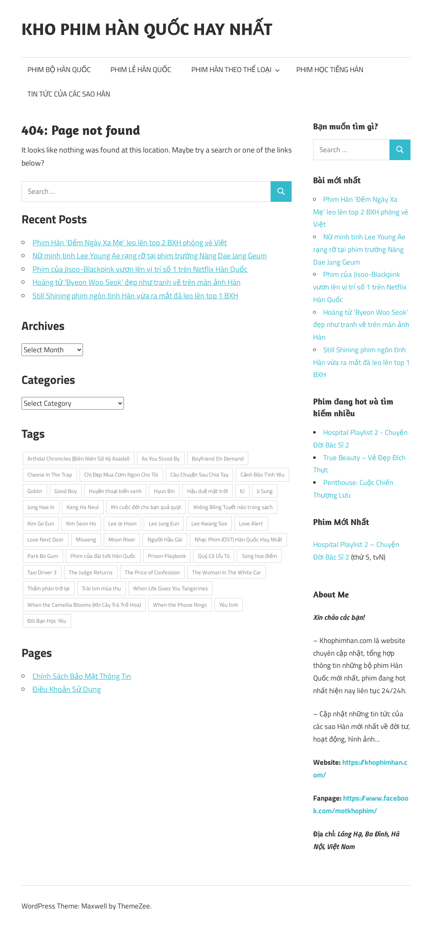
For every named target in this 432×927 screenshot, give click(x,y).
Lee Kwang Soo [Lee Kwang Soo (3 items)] (209, 523)
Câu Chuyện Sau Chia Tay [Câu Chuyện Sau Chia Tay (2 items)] (199, 474)
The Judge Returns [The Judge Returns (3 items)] (91, 572)
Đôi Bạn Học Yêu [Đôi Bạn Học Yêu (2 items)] (46, 620)
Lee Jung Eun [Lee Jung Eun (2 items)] (164, 523)
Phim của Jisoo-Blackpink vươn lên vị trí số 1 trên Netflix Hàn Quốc (139, 269)
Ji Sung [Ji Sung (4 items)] (265, 491)
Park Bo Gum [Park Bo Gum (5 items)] (42, 556)
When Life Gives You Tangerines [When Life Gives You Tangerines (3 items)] (170, 588)
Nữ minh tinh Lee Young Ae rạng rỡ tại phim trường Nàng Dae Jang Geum (149, 255)
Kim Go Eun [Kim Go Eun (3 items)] (40, 523)
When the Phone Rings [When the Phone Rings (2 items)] (180, 604)
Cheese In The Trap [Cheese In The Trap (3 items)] (49, 474)
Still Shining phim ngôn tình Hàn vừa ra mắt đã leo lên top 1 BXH (135, 295)
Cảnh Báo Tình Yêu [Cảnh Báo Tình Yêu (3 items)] (262, 474)
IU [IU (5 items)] (242, 491)
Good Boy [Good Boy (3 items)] (65, 491)
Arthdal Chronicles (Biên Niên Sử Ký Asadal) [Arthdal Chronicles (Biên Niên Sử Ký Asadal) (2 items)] (78, 458)
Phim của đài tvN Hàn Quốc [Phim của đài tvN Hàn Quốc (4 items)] (103, 556)
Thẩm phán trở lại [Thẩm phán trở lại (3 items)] (48, 588)
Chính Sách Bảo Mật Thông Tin (81, 676)
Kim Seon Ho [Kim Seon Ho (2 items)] (81, 523)
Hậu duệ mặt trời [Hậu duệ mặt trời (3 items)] (207, 491)
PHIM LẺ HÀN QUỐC (140, 69)
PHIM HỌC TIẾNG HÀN (329, 69)
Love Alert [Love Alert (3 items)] (251, 523)
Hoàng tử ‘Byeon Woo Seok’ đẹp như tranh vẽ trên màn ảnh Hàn (136, 282)
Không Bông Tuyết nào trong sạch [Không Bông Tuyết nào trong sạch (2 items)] (233, 507)
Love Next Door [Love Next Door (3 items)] (45, 539)
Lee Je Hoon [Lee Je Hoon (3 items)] (122, 523)
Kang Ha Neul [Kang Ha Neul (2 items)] (83, 507)
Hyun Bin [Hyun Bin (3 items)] (164, 491)
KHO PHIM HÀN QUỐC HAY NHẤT (146, 28)
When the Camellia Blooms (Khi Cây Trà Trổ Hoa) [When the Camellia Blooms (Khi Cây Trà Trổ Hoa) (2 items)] (84, 604)
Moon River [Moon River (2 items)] (121, 539)
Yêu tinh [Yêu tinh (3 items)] (228, 604)
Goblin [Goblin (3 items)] (34, 491)
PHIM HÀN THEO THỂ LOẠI (235, 69)
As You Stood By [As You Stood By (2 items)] (161, 458)
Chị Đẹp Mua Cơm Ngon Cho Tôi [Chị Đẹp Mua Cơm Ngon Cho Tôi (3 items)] (121, 474)
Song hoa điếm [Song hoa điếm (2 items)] (259, 556)
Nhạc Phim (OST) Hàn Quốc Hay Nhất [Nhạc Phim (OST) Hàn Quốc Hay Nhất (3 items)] (238, 539)
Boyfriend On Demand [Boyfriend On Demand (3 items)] (218, 458)
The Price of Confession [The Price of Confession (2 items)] (152, 572)
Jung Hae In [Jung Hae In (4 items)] (40, 507)
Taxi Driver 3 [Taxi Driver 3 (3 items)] (41, 572)
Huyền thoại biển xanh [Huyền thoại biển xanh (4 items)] (115, 491)
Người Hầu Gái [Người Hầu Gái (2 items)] (165, 539)
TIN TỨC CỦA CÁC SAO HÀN (68, 93)
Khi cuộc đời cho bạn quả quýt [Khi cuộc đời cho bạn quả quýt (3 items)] (146, 507)
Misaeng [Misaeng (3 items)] (86, 539)
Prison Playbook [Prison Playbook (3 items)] (167, 556)
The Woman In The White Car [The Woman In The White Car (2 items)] (226, 572)
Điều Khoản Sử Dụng (66, 689)
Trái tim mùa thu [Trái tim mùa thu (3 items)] (101, 588)
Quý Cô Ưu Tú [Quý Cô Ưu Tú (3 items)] (214, 556)
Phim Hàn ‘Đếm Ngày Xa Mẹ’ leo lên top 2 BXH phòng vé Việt (129, 242)
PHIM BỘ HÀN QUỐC (59, 69)
